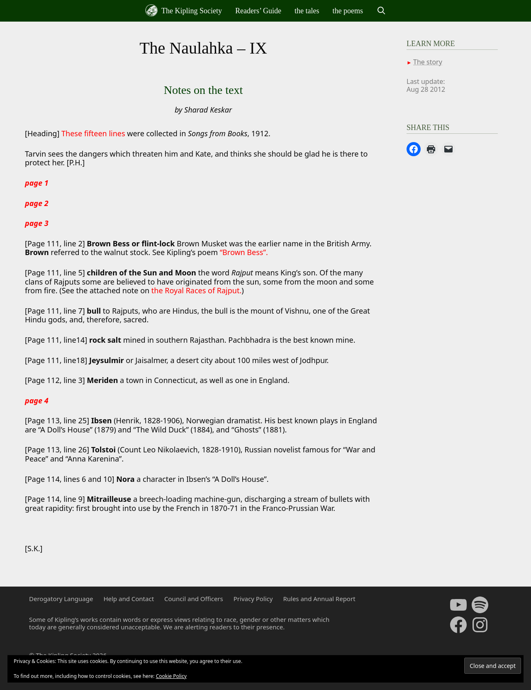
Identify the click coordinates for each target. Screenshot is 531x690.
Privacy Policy (253, 598)
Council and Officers (193, 598)
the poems (348, 11)
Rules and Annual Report (319, 598)
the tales (307, 11)
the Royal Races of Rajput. (196, 290)
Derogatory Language (61, 598)
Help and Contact (128, 598)
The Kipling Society (183, 10)
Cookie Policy (171, 676)
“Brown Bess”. (244, 252)
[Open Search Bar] (381, 11)
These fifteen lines (93, 133)
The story (427, 61)
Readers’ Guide (258, 11)
